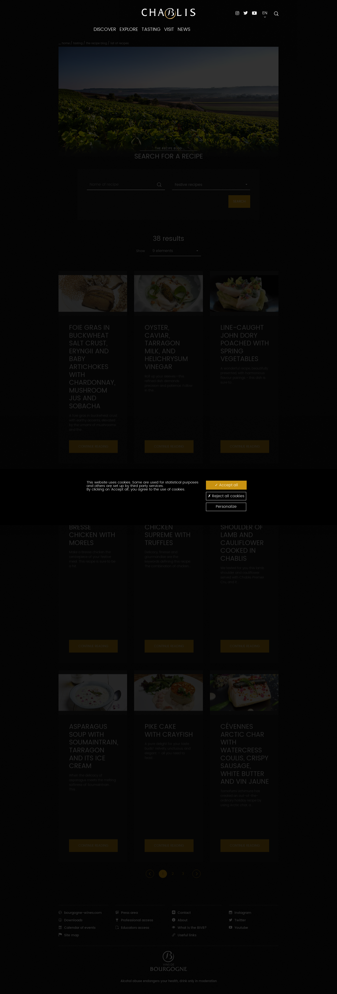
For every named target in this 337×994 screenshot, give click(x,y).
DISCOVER (105, 29)
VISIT (169, 29)
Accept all (226, 485)
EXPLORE (129, 29)
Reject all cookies (226, 496)
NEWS (184, 29)
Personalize (226, 507)
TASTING (151, 29)
